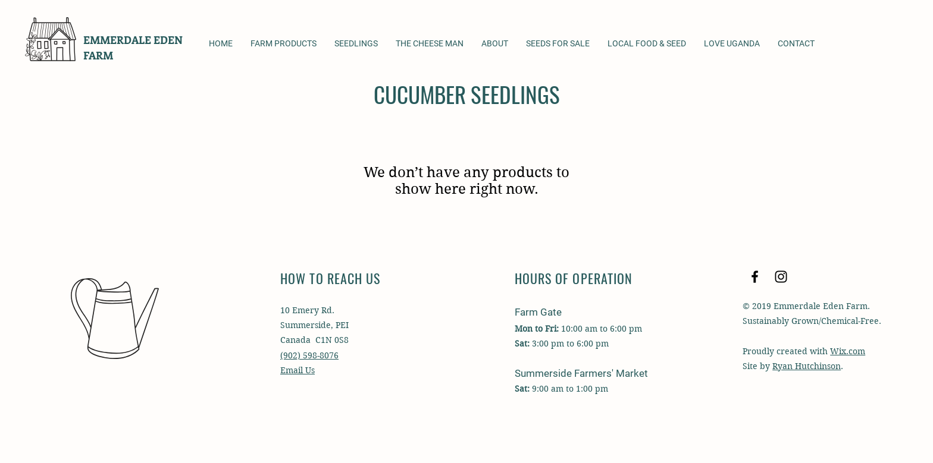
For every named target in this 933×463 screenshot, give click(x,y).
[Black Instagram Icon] (781, 277)
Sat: (522, 388)
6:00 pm (591, 343)
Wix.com (847, 351)
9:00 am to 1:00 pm (569, 388)
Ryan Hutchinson (806, 366)
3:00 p (544, 343)
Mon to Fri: (537, 328)
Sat (521, 343)
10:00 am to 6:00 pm (600, 328)
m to (565, 343)
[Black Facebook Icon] (755, 277)
